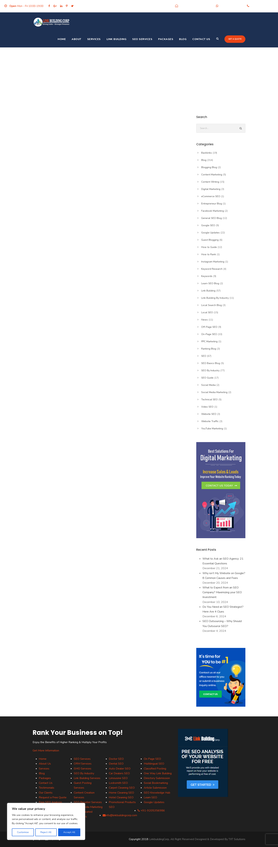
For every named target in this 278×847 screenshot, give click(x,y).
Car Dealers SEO (119, 773)
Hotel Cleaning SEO (121, 797)
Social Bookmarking (156, 783)
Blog (183, 39)
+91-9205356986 (232, 6)
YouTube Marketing (212, 428)
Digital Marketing (210, 189)
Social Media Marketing (214, 392)
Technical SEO (209, 399)
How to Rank (208, 254)
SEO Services (142, 39)
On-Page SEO (209, 334)
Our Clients (45, 793)
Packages (165, 39)
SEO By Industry (210, 370)
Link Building (117, 39)
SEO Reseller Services (88, 802)
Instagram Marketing (212, 261)
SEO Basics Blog (210, 363)
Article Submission (155, 788)
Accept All (69, 832)
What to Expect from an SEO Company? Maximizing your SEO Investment (222, 592)
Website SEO (208, 414)
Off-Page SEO (209, 327)
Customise (23, 832)
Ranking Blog (208, 348)
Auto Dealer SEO (119, 769)
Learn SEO (150, 797)
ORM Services (82, 764)
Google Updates (210, 232)
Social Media (208, 385)
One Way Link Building (158, 773)
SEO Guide (207, 377)
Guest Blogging (210, 240)
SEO (203, 356)
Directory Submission (157, 778)
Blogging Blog (209, 167)
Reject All (45, 832)
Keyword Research (212, 269)
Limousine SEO (118, 778)
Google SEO (208, 225)
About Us (45, 764)
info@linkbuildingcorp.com (196, 6)
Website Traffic (210, 421)
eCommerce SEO (210, 196)
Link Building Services (87, 778)
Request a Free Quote (52, 797)
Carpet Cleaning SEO (122, 788)
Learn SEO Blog (210, 283)
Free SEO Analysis (50, 802)
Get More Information (46, 750)
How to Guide (209, 247)
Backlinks (206, 152)
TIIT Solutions (237, 839)
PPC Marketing (209, 341)
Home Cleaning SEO (121, 793)
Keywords (206, 276)
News (204, 319)
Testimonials (46, 788)
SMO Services (82, 769)
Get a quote (234, 39)
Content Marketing (211, 174)
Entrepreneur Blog (211, 203)
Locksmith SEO (118, 783)
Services (94, 39)
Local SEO (207, 312)
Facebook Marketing (212, 211)
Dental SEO (116, 764)
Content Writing (210, 182)
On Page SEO (152, 759)
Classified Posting (155, 769)
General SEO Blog (211, 218)
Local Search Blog (211, 305)
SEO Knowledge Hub (157, 793)
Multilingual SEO (154, 764)
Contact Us (201, 39)
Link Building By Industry (215, 298)
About (76, 39)
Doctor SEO (116, 759)
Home (62, 39)
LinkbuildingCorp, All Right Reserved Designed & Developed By (189, 839)
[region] (46, 821)
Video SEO (207, 406)
